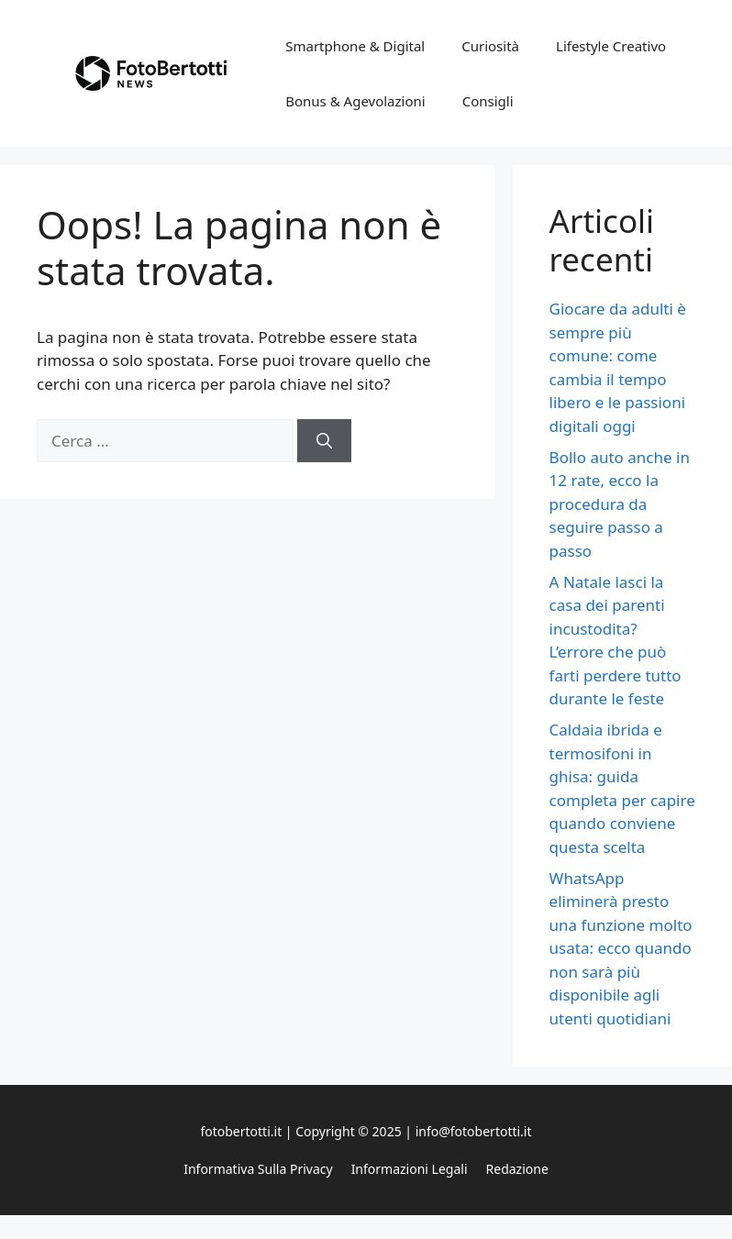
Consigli (488, 101)
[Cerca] (324, 441)
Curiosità (490, 46)
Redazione (517, 1169)
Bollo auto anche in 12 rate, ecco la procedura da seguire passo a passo (619, 504)
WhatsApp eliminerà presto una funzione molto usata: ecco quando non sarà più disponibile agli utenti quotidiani (621, 948)
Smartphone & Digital (355, 46)
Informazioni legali (409, 1169)
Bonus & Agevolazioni (355, 101)
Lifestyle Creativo (611, 46)
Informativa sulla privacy (257, 1169)
